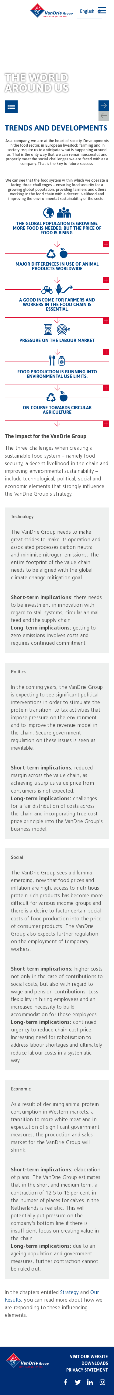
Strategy (69, 1292)
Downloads (94, 1363)
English (87, 11)
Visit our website (89, 1356)
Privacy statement (87, 1370)
